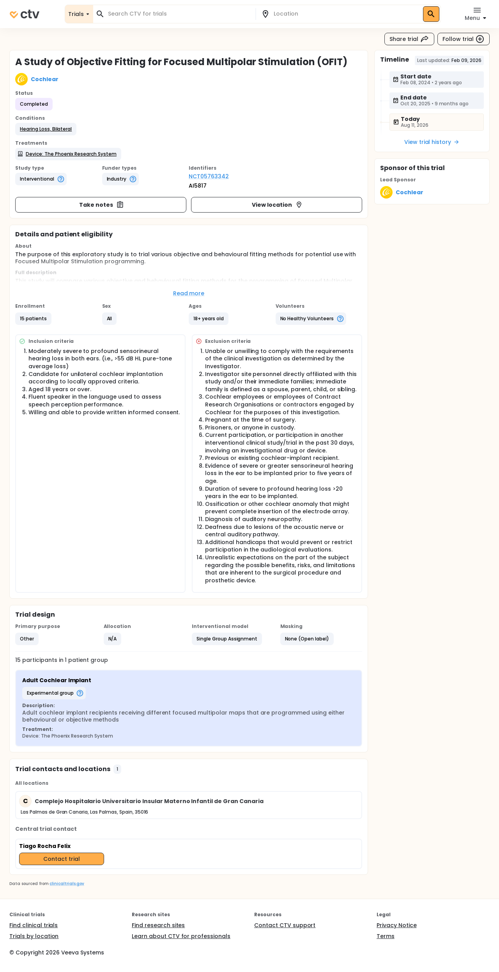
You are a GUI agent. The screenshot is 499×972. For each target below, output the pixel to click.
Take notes (101, 205)
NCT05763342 (209, 176)
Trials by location (33, 936)
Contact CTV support (284, 925)
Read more (189, 293)
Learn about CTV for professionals (181, 936)
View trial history (432, 142)
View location (277, 205)
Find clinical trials (33, 925)
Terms (386, 936)
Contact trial (61, 859)
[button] (45, 129)
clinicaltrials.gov (67, 884)
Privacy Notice (397, 925)
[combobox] (179, 14)
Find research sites (158, 925)
